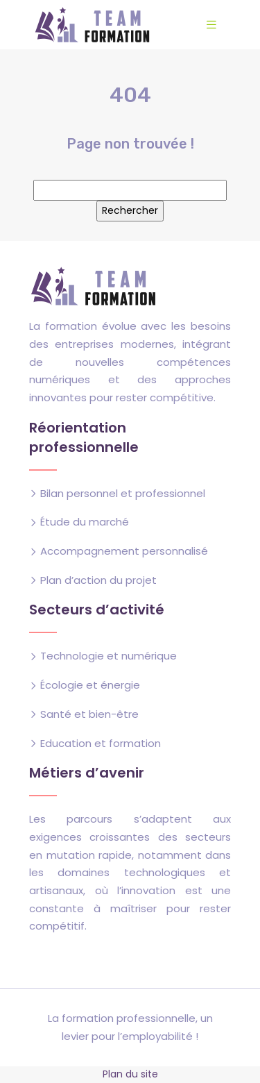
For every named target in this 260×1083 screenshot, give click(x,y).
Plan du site (130, 1074)
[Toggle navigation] (211, 25)
